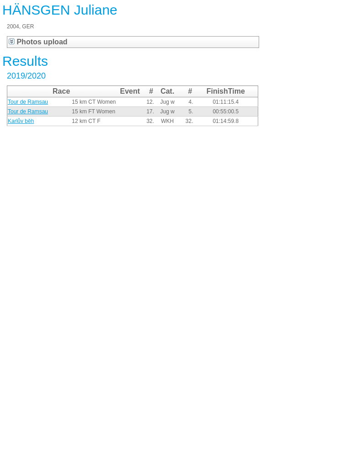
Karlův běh (21, 121)
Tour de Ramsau (28, 102)
